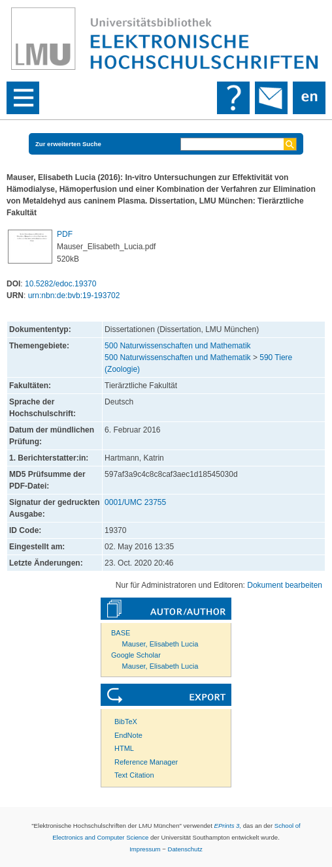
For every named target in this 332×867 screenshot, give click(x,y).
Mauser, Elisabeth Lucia (160, 644)
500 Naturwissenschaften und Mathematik (177, 345)
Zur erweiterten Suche (68, 143)
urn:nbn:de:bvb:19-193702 (74, 295)
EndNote (128, 735)
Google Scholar (136, 655)
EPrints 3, (228, 825)
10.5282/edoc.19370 (60, 283)
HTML (124, 748)
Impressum (144, 849)
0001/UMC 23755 (135, 502)
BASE (120, 633)
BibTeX (125, 721)
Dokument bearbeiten (284, 585)
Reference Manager (146, 762)
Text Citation (134, 775)
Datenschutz (185, 849)
